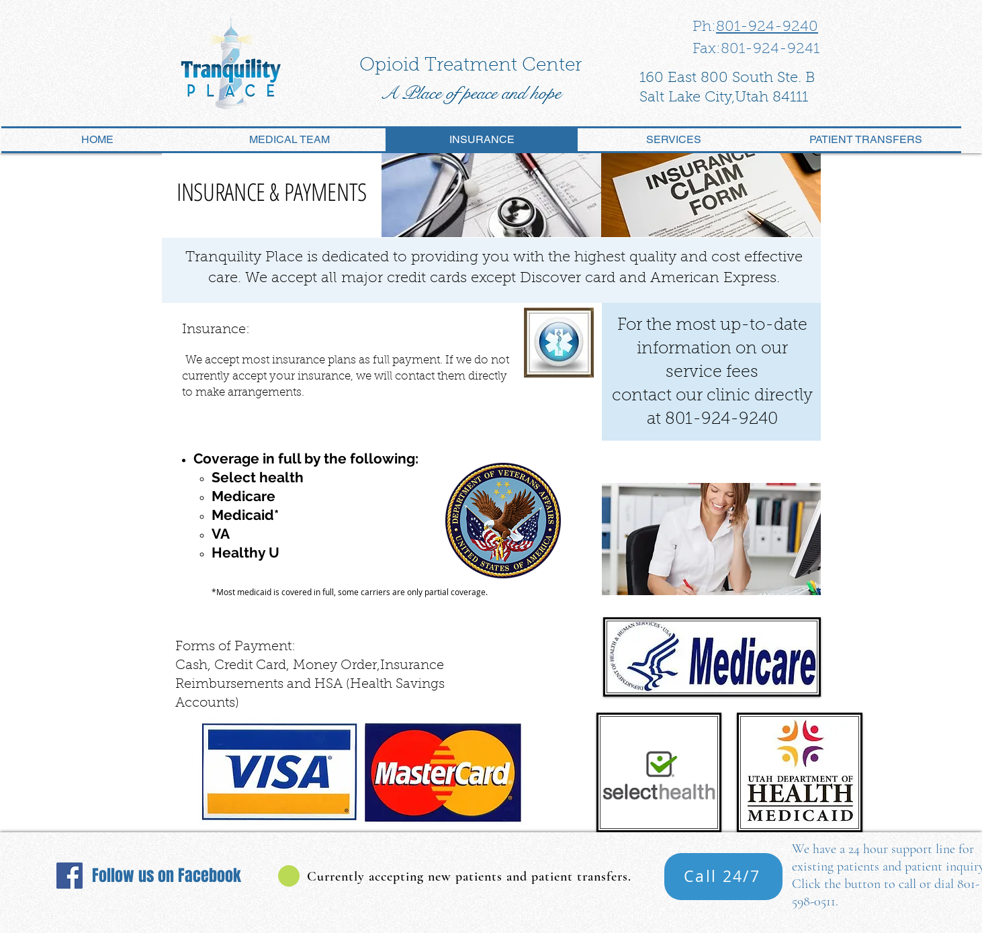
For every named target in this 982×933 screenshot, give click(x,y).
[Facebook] (69, 875)
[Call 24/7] (723, 876)
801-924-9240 (767, 27)
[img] (491, 195)
